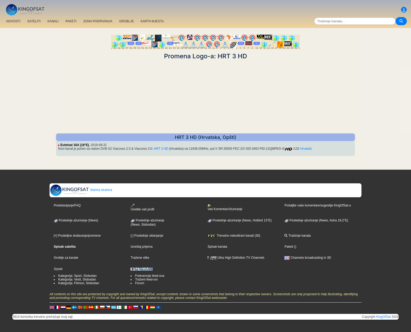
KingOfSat (383, 317)
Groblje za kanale (66, 258)
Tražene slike (140, 258)
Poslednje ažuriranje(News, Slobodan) (147, 222)
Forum (139, 283)
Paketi (288, 246)
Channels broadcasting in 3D (307, 258)
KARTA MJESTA (152, 21)
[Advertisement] (205, 96)
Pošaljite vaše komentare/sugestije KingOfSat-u (317, 205)
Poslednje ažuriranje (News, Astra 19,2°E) (316, 220)
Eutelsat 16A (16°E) (74, 145)
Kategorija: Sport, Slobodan (77, 276)
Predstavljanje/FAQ (67, 205)
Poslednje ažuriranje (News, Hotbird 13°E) (240, 220)
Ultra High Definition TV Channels (236, 258)
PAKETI (71, 21)
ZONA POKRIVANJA (97, 21)
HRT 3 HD (161, 149)
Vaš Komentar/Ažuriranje (225, 207)
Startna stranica (81, 190)
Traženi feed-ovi (146, 279)
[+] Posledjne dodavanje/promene (77, 235)
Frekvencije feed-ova (149, 276)
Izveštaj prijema (141, 246)
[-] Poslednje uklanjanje (147, 235)
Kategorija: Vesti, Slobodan (77, 279)
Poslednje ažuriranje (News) (76, 220)
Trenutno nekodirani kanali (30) (234, 235)
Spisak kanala (217, 246)
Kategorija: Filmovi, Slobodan (78, 283)
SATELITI (34, 21)
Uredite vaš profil (142, 207)
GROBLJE (126, 21)
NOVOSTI (13, 21)
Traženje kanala (297, 235)
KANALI (53, 21)
